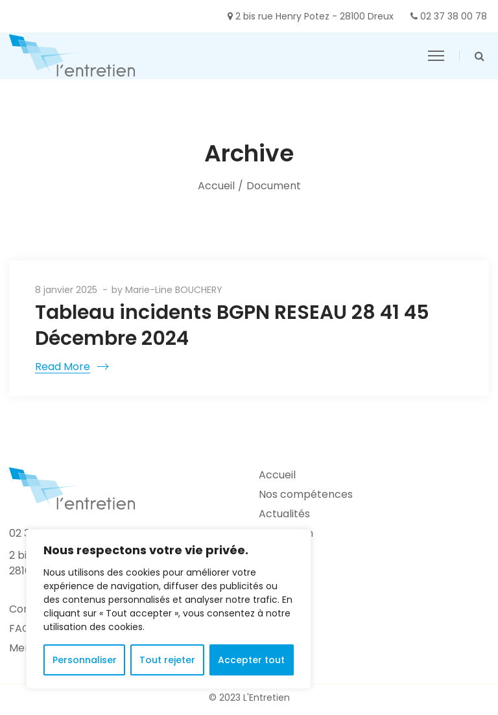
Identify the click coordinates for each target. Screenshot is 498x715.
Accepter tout (251, 659)
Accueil (216, 185)
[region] (168, 609)
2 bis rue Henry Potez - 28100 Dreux (314, 16)
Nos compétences (306, 494)
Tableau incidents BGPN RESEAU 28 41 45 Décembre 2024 (232, 325)
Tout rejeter (167, 659)
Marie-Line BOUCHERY (173, 289)
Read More (62, 366)
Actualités (284, 513)
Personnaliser (85, 659)
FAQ (19, 628)
